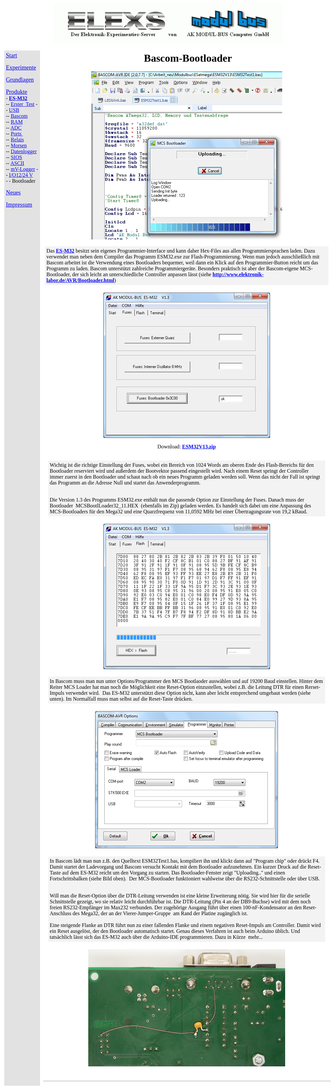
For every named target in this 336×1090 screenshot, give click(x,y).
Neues (13, 192)
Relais (17, 139)
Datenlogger (24, 151)
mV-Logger (23, 169)
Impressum (19, 204)
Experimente (21, 67)
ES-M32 (18, 98)
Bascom (19, 116)
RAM (17, 122)
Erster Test (22, 104)
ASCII (17, 163)
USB (14, 110)
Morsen (19, 145)
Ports (17, 133)
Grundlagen (20, 79)
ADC (16, 128)
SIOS (16, 157)
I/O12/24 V (21, 175)
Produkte (16, 92)
